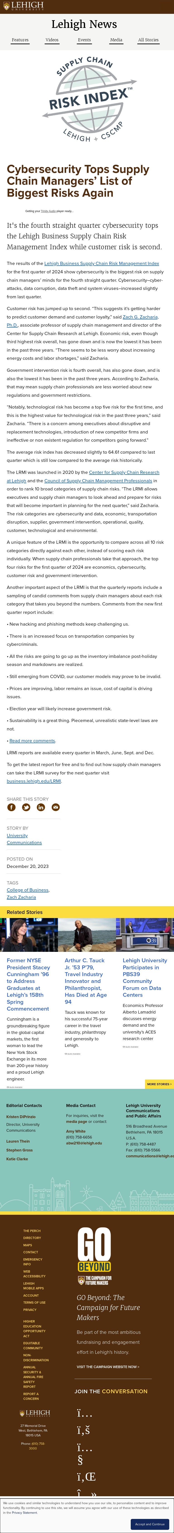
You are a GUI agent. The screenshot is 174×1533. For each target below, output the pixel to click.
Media (116, 39)
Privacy (29, 1310)
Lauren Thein (18, 1141)
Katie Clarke (17, 1159)
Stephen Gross (19, 1150)
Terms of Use (34, 1302)
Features (20, 39)
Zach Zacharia (21, 897)
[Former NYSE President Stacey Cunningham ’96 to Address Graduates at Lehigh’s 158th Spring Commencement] (29, 935)
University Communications (24, 839)
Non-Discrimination (36, 1358)
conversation (125, 1391)
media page (76, 1121)
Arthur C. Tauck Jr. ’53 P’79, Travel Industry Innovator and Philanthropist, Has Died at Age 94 (86, 981)
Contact (30, 1252)
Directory (32, 1238)
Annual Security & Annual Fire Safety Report (33, 1377)
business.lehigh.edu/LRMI (34, 780)
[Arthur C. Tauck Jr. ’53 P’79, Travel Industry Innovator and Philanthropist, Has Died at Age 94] (87, 935)
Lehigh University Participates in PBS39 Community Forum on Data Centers (145, 977)
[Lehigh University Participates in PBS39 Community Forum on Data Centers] (145, 935)
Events (84, 39)
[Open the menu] (166, 7)
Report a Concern (31, 1396)
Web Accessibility (34, 1274)
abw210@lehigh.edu (84, 1143)
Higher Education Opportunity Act (34, 1329)
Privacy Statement (24, 1512)
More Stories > (159, 1084)
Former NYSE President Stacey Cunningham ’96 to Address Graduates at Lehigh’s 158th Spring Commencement (28, 984)
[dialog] (87, 1516)
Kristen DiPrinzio (21, 1117)
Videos (52, 39)
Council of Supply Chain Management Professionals (98, 480)
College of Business (27, 889)
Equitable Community (33, 1346)
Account (31, 1295)
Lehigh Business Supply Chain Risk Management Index (101, 263)
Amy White (76, 1131)
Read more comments (32, 740)
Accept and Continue (150, 1524)
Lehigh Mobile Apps (33, 1286)
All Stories (148, 39)
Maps (27, 1245)
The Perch (32, 1231)
